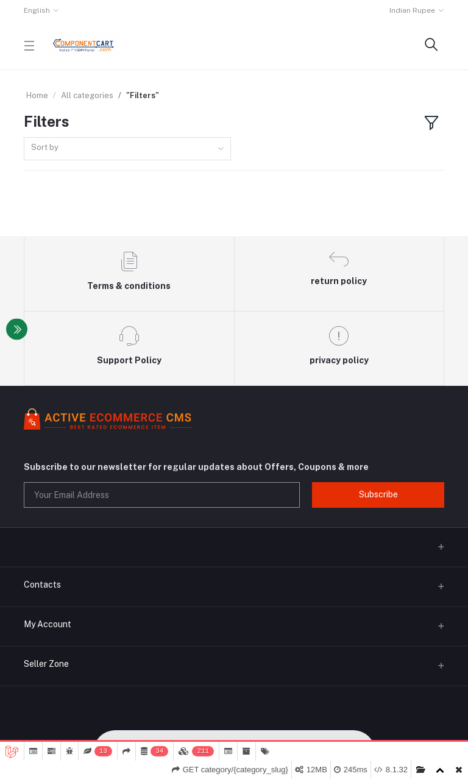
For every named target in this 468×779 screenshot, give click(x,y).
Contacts (42, 584)
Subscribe (378, 494)
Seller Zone (46, 664)
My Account (47, 624)
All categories (87, 95)
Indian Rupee (412, 10)
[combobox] (127, 149)
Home (37, 95)
